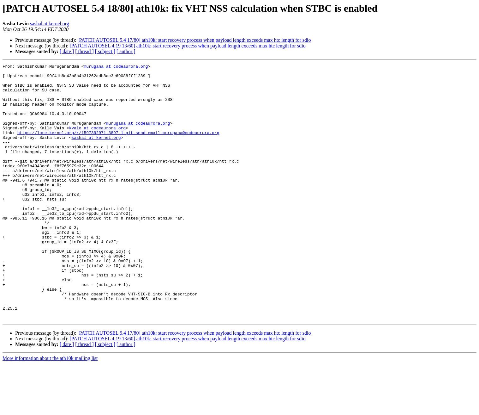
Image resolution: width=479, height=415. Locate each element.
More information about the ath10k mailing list (50, 409)
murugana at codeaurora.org (116, 67)
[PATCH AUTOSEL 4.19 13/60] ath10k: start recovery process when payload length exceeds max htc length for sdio (187, 45)
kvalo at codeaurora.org (97, 141)
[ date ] (67, 51)
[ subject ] (105, 51)
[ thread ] (84, 51)
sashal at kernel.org (49, 23)
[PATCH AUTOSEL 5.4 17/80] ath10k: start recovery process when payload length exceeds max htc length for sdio (194, 40)
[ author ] (126, 51)
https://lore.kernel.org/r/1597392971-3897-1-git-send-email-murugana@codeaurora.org (118, 147)
